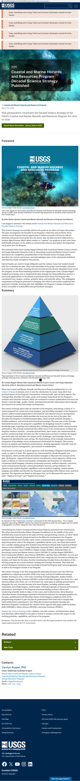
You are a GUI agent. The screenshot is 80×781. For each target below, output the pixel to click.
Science (7, 642)
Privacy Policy (47, 715)
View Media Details (28, 208)
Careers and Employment (52, 728)
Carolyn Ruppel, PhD (14, 667)
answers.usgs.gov (9, 774)
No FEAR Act (7, 724)
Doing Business (8, 733)
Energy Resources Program (13, 679)
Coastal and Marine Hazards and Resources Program (25, 105)
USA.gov (45, 724)
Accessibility (7, 710)
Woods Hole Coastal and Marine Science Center (21, 674)
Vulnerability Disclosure (11, 728)
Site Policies (6, 715)
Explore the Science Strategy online (17, 611)
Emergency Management (51, 733)
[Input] (58, 6)
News (14, 67)
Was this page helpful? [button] (60, 779)
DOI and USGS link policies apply (55, 719)
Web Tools (8, 647)
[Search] (70, 6)
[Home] (8, 8)
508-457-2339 (14, 684)
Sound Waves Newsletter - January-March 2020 (23, 125)
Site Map (5, 719)
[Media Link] (40, 176)
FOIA (44, 710)
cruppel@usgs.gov (15, 681)
